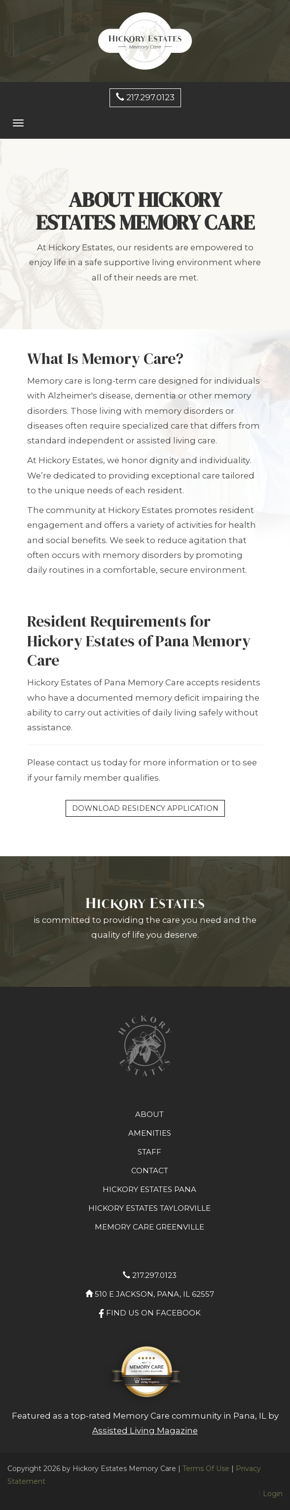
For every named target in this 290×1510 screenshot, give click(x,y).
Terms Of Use (205, 1468)
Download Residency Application (145, 808)
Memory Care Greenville (149, 1227)
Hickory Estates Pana (149, 1189)
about (149, 1114)
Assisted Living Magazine (145, 1430)
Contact (149, 1170)
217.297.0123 (145, 97)
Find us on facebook (150, 1312)
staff (149, 1151)
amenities (149, 1133)
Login (273, 1493)
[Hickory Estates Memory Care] (145, 40)
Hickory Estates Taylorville (149, 1208)
